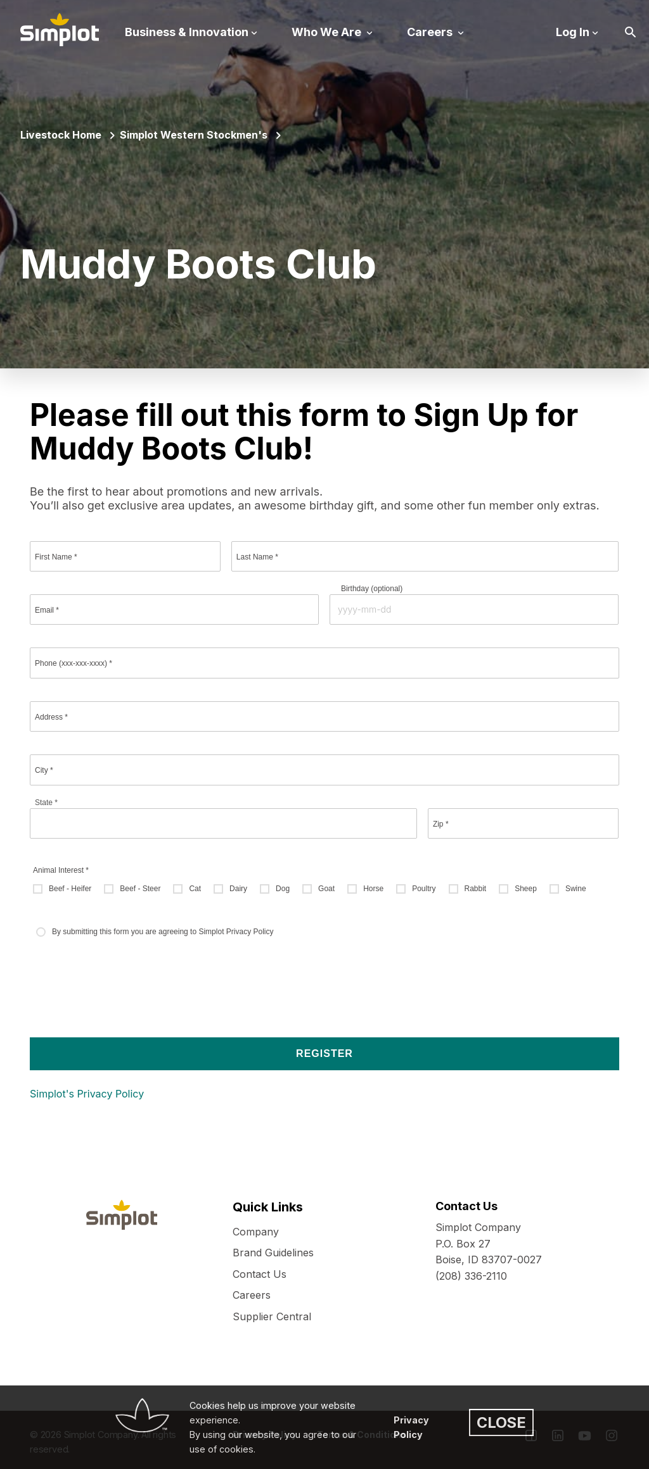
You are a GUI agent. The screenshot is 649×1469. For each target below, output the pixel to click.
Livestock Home (60, 134)
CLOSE (501, 1422)
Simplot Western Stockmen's (193, 134)
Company (256, 1231)
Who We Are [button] (328, 32)
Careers (252, 1295)
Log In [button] (572, 32)
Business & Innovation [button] (186, 32)
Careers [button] (431, 32)
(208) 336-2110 (471, 1276)
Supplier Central (272, 1316)
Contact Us (259, 1274)
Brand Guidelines (273, 1252)
